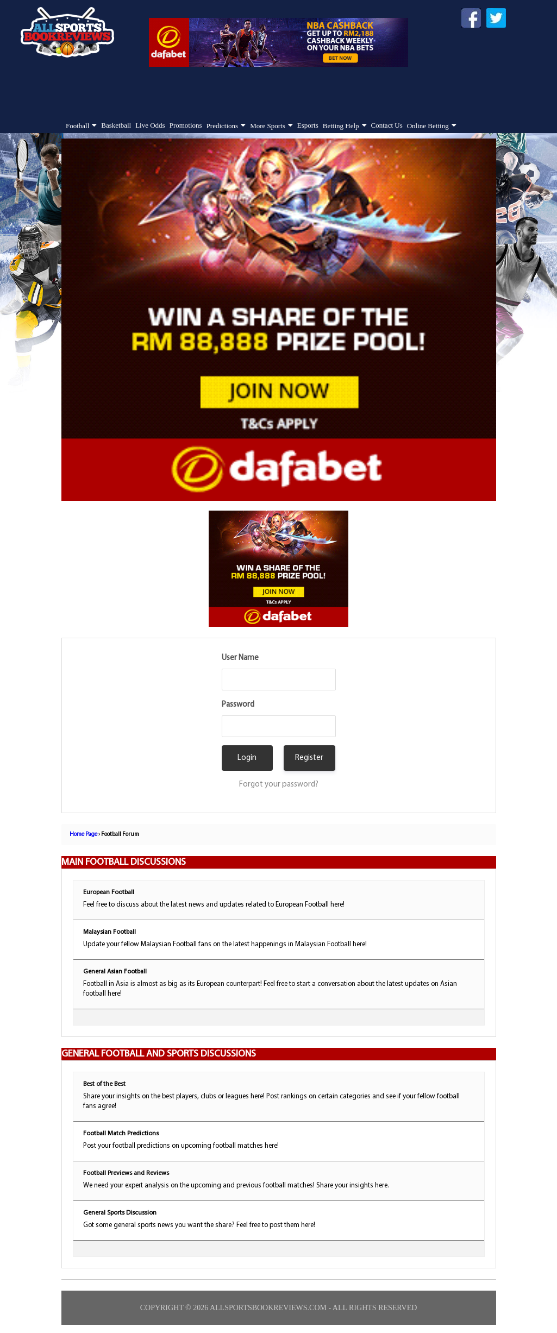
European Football (108, 892)
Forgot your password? (278, 785)
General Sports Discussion (120, 1213)
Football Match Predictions (121, 1133)
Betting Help (341, 126)
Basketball (116, 125)
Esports (307, 125)
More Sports (267, 126)
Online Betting (428, 126)
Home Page (83, 835)
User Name (240, 658)
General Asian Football (115, 972)
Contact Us (387, 125)
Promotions (186, 125)
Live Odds (150, 125)
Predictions (222, 126)
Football (77, 126)
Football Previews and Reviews (126, 1173)
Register (309, 758)
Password (238, 705)
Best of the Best (104, 1084)
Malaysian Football (109, 932)
